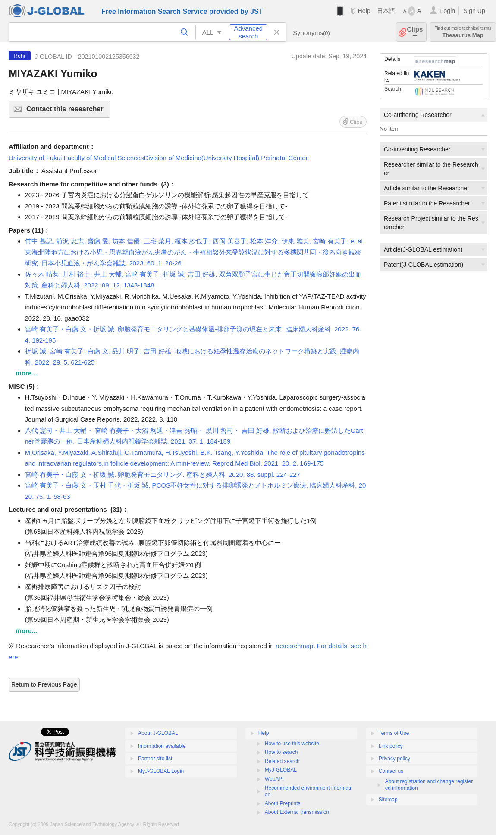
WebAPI (274, 779)
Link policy (391, 746)
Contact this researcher (67, 111)
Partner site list (155, 759)
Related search (282, 761)
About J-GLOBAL (158, 733)
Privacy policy (394, 759)
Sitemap (388, 800)
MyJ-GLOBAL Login (161, 771)
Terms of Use (394, 733)
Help (364, 10)
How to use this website (292, 743)
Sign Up (474, 10)
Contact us (391, 771)
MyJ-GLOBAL (281, 770)
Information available (162, 746)
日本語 (386, 10)
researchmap (295, 645)
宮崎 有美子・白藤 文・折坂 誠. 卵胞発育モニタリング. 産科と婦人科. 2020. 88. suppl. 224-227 (162, 474)
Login (447, 10)
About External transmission (297, 812)
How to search (281, 752)
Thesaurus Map (462, 32)
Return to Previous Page (44, 684)
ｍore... (26, 373)
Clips (415, 32)
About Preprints (283, 803)
